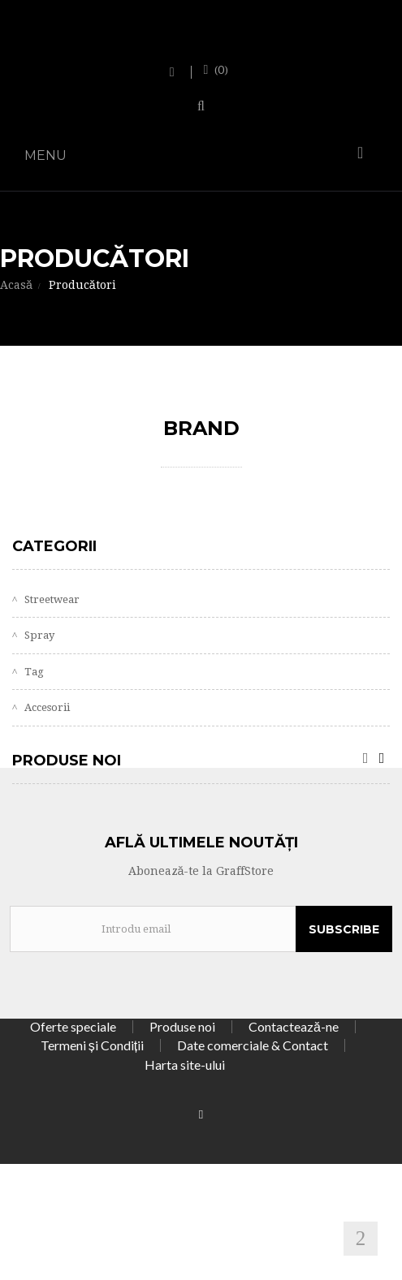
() (220, 69)
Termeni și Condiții (92, 1045)
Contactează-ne (294, 1026)
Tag (33, 672)
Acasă (16, 285)
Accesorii (46, 707)
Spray (38, 635)
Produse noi (66, 760)
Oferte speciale (73, 1026)
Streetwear (51, 599)
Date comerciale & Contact (252, 1045)
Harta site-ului (185, 1064)
